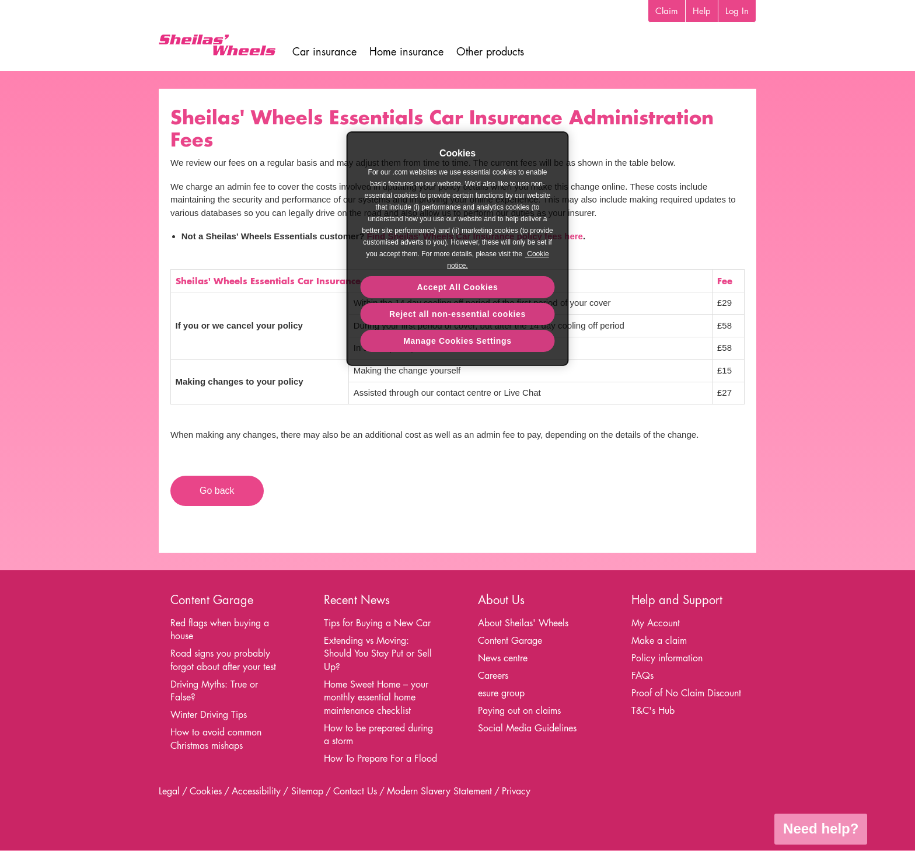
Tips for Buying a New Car (377, 623)
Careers (493, 675)
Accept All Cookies (457, 287)
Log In (737, 10)
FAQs (642, 675)
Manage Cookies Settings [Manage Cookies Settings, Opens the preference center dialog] (457, 341)
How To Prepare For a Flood (380, 758)
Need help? (820, 828)
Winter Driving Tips (208, 715)
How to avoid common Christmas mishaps (215, 739)
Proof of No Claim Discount (686, 693)
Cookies (206, 791)
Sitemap (307, 791)
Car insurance (324, 51)
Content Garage (510, 640)
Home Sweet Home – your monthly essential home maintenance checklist (376, 697)
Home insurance (406, 51)
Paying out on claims (519, 710)
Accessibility (256, 791)
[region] (458, 248)
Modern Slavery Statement (439, 791)
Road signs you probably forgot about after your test (223, 660)
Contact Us (355, 791)
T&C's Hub (653, 710)
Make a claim (659, 640)
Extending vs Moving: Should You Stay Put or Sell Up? (378, 653)
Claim (666, 10)
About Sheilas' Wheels (523, 623)
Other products (490, 51)
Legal (169, 791)
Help (702, 10)
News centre (503, 658)
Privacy (516, 791)
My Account (655, 623)
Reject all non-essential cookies (457, 314)
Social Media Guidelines (527, 728)
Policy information (667, 658)
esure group (501, 693)
